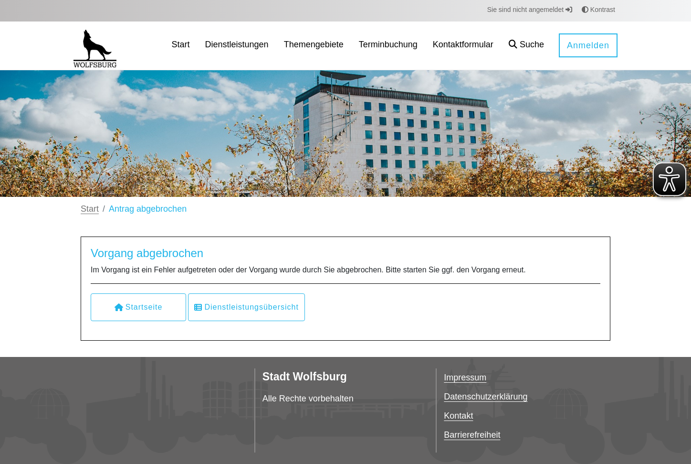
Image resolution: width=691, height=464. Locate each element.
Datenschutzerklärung (485, 396)
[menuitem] (181, 46)
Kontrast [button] (598, 9)
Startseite (139, 307)
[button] (526, 46)
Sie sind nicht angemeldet (529, 9)
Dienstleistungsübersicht (246, 307)
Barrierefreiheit (472, 435)
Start (90, 209)
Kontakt (458, 416)
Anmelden (588, 45)
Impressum (465, 377)
